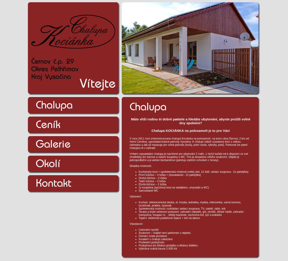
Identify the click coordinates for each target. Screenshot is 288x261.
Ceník (48, 124)
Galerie (53, 144)
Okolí (48, 163)
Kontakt (53, 183)
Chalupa (54, 105)
